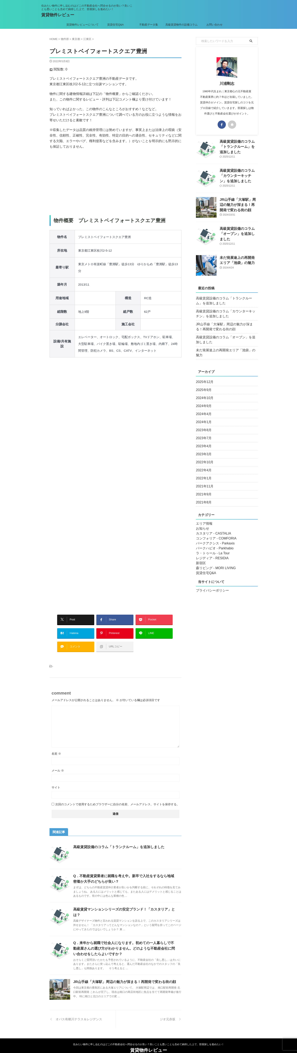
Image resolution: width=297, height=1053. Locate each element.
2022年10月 (203, 457)
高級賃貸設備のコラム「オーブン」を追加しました (226, 340)
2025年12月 (203, 377)
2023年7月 (203, 433)
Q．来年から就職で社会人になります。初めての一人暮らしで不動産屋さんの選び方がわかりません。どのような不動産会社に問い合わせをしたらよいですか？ (124, 937)
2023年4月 (203, 441)
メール (58, 764)
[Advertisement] (116, 182)
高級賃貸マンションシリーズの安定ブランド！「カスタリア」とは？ (124, 903)
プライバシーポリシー (210, 585)
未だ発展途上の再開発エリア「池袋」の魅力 (225, 350)
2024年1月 (203, 417)
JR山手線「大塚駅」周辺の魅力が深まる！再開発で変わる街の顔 (121, 971)
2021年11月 (203, 481)
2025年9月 (203, 385)
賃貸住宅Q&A (115, 24)
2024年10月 (203, 393)
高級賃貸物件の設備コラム (181, 24)
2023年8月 (203, 425)
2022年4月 (203, 465)
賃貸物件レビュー (57, 15)
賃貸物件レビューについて (82, 24)
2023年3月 (203, 449)
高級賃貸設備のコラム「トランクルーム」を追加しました (116, 841)
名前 (56, 747)
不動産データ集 (148, 24)
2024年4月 (203, 409)
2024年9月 (203, 401)
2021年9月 (203, 489)
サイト (56, 781)
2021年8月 (203, 497)
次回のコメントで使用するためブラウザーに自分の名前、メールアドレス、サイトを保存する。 (117, 798)
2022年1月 (203, 473)
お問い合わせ (214, 24)
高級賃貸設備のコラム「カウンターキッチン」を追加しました (238, 175)
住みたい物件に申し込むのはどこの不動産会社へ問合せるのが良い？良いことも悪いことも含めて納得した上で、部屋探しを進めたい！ (148, 1033)
